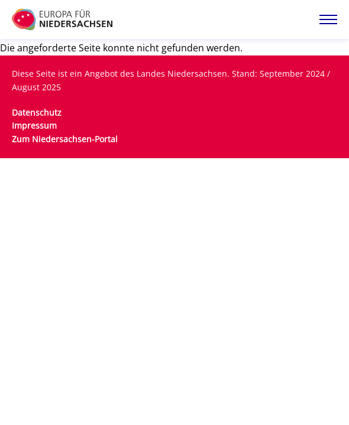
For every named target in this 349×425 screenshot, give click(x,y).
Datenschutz (37, 112)
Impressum (34, 125)
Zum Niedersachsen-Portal (65, 139)
